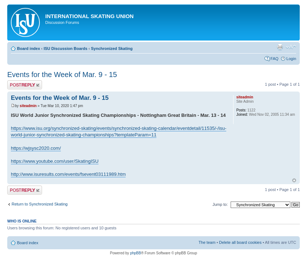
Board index (28, 48)
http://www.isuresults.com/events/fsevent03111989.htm (68, 174)
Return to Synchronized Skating (40, 204)
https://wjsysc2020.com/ (36, 148)
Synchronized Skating (112, 48)
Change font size (291, 47)
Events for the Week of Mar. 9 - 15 (62, 75)
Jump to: (220, 204)
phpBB (135, 253)
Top (294, 180)
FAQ (274, 58)
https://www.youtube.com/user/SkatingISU (54, 161)
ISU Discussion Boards (65, 48)
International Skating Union (89, 16)
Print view (280, 47)
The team (207, 242)
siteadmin (28, 106)
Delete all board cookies (240, 242)
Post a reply (24, 84)
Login (291, 58)
